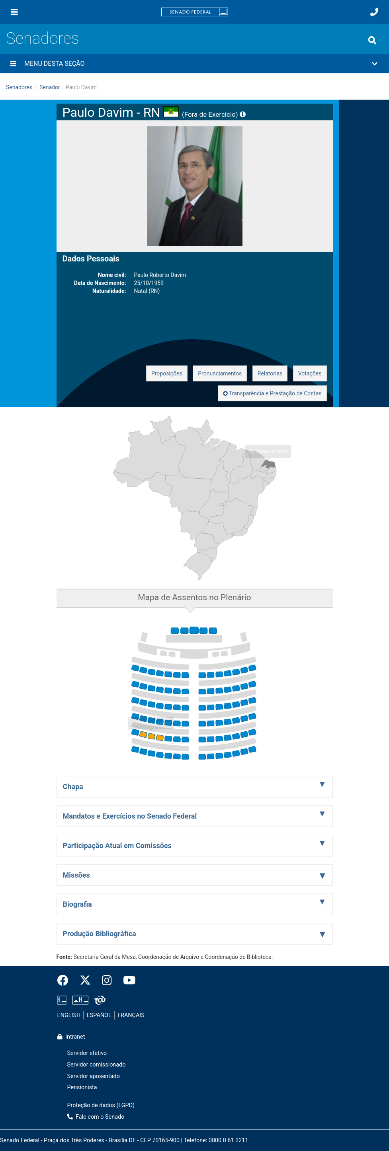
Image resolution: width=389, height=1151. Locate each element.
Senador (49, 87)
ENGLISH (69, 1015)
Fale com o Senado (96, 1117)
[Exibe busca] (372, 40)
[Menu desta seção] (13, 63)
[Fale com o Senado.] (374, 12)
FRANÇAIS (131, 1015)
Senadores (42, 38)
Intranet (71, 1036)
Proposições (166, 373)
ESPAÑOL (99, 1015)
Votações (310, 373)
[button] (194, 63)
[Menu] (14, 12)
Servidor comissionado (96, 1064)
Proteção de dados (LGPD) (101, 1105)
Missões (76, 875)
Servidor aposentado (93, 1076)
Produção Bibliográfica (99, 933)
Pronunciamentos (220, 373)
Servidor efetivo (87, 1053)
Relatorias (270, 373)
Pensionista (82, 1087)
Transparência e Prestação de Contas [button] (272, 393)
